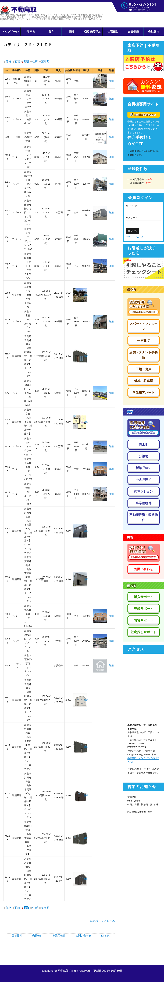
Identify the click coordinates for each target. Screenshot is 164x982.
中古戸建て (143, 479)
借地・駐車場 (143, 381)
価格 (7, 61)
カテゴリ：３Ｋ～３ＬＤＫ (27, 44)
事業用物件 (59, 935)
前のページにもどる (102, 921)
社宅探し (112, 31)
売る (71, 31)
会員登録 (133, 31)
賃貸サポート (143, 620)
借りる (31, 31)
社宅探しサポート (143, 632)
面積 (16, 61)
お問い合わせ (83, 935)
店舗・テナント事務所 (143, 355)
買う (51, 31)
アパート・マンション (143, 326)
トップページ (10, 31)
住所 (34, 61)
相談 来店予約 (92, 31)
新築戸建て (143, 468)
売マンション (143, 491)
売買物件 (37, 935)
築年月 (44, 61)
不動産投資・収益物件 (143, 517)
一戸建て (143, 340)
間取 (25, 61)
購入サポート (143, 597)
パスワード (131, 217)
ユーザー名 (131, 206)
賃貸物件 (17, 935)
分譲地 (143, 456)
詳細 (111, 81)
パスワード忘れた (135, 237)
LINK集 (105, 935)
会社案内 (153, 31)
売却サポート (143, 608)
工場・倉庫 (143, 369)
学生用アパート (144, 392)
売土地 (143, 444)
